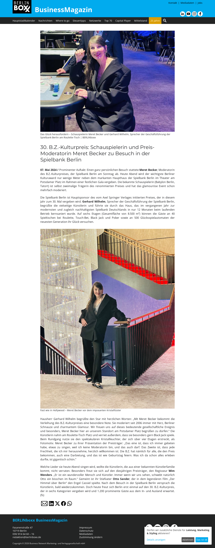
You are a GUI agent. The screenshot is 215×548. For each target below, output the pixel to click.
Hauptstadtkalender (24, 20)
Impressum (85, 527)
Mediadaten (187, 2)
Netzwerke (95, 20)
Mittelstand (140, 20)
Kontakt (172, 2)
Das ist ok (201, 539)
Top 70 (108, 20)
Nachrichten (45, 20)
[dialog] (178, 536)
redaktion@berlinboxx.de (27, 537)
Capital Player (123, 20)
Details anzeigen (156, 539)
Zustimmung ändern (90, 537)
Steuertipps (79, 20)
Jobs (200, 2)
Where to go (62, 20)
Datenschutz (86, 530)
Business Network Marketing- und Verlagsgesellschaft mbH (57, 543)
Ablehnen (187, 539)
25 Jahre (155, 20)
